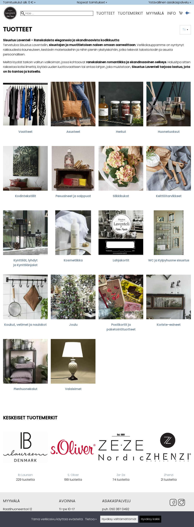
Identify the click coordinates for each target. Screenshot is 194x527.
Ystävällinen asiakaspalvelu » (170, 2)
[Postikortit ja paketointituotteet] (121, 305)
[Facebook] (173, 503)
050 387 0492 (119, 509)
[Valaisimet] (73, 369)
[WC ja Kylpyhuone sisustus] (168, 241)
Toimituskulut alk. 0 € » (19, 2)
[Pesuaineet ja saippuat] (73, 176)
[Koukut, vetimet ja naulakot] (25, 305)
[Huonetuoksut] (168, 112)
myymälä (155, 13)
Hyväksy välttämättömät (119, 519)
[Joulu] (73, 305)
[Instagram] (181, 503)
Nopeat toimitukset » (92, 2)
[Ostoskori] (180, 13)
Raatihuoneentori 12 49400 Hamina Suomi (17, 509)
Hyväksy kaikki (150, 519)
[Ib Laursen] (25, 455)
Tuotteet (105, 13)
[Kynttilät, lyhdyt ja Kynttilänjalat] (25, 241)
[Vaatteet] (25, 112)
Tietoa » (91, 519)
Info (171, 13)
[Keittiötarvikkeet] (168, 176)
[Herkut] (121, 112)
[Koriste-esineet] (168, 305)
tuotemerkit (130, 13)
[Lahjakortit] (121, 241)
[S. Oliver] (73, 455)
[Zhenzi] (168, 455)
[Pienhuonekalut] (25, 369)
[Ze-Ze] (121, 455)
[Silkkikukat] (121, 176)
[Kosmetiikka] (73, 241)
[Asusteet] (73, 112)
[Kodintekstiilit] (25, 176)
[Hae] (56, 13)
